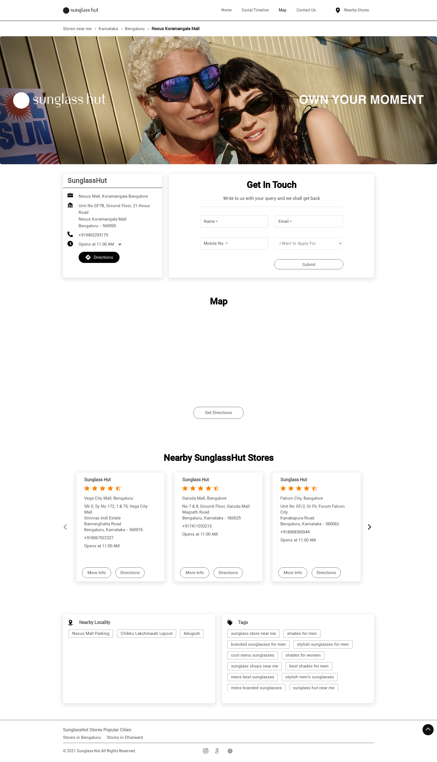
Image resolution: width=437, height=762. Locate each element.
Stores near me (77, 28)
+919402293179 (93, 235)
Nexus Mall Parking (91, 633)
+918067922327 (98, 537)
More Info (97, 572)
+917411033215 (197, 525)
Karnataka (108, 28)
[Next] (370, 527)
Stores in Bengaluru (82, 737)
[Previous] (66, 527)
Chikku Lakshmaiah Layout (147, 633)
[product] (309, 243)
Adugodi (192, 633)
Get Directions (218, 412)
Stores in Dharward (125, 737)
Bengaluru (135, 28)
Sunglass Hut (97, 479)
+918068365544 (295, 531)
